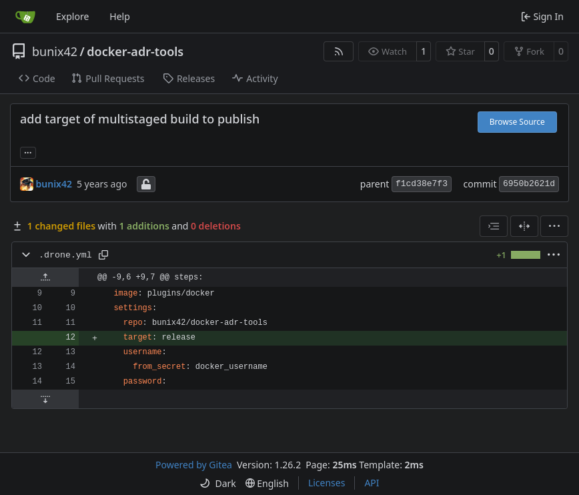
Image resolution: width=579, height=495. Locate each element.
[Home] (25, 17)
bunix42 (54, 51)
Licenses (327, 482)
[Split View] (524, 226)
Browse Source (517, 121)
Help (119, 16)
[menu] (554, 226)
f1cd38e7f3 (422, 184)
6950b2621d (529, 184)
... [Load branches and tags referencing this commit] (28, 151)
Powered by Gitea (193, 464)
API (371, 482)
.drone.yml (65, 255)
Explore (72, 16)
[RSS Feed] (339, 51)
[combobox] (494, 226)
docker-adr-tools (135, 51)
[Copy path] (103, 254)
